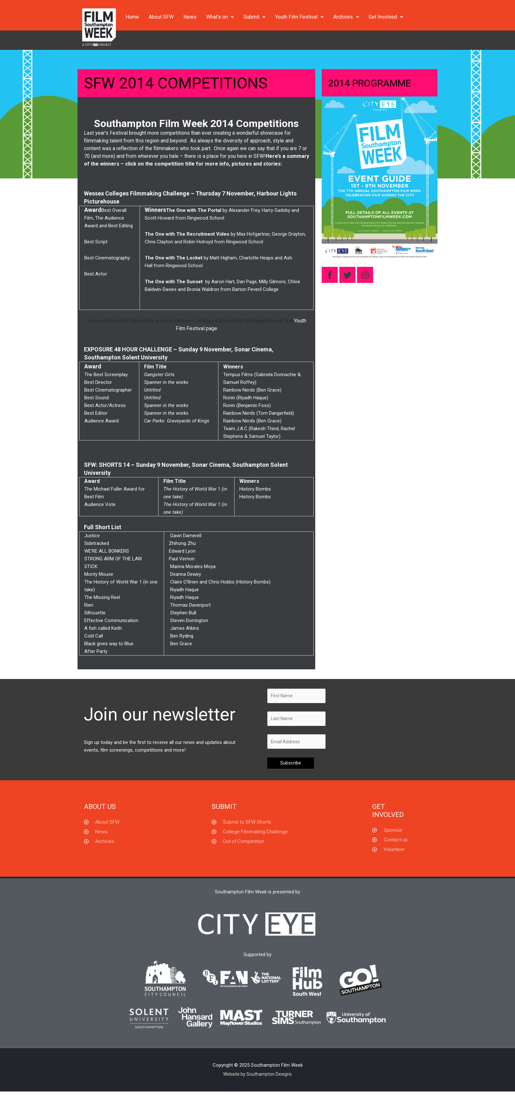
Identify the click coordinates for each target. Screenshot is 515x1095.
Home (132, 17)
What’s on (220, 17)
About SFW (161, 17)
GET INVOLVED (388, 814)
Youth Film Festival (299, 17)
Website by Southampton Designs (257, 1077)
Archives (346, 17)
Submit (254, 17)
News (190, 17)
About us (100, 810)
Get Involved (386, 17)
